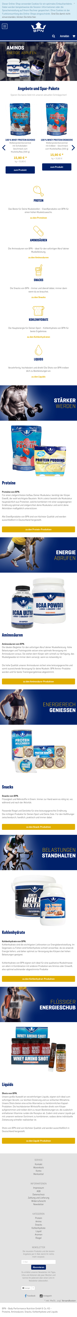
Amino (38, 1221)
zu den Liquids (38, 376)
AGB (38, 1191)
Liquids (38, 359)
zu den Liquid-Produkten (38, 1140)
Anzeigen (26, 1288)
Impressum (38, 1187)
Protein (38, 200)
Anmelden (64, 36)
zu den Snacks (38, 297)
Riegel (38, 1237)
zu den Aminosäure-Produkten (38, 681)
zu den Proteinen (38, 217)
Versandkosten (69, 1300)
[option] (20, 138)
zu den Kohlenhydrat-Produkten (38, 978)
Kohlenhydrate (38, 319)
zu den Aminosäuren (38, 257)
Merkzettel (38, 1174)
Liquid (38, 1231)
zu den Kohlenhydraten (38, 336)
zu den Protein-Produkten (38, 529)
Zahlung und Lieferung (38, 1197)
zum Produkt (20, 169)
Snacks (38, 280)
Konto (38, 1170)
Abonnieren (38, 1267)
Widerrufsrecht (38, 1200)
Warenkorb (38, 1167)
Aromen (38, 1234)
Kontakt (38, 1164)
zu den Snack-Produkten (38, 826)
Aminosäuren (38, 240)
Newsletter (38, 1204)
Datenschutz (39, 1194)
